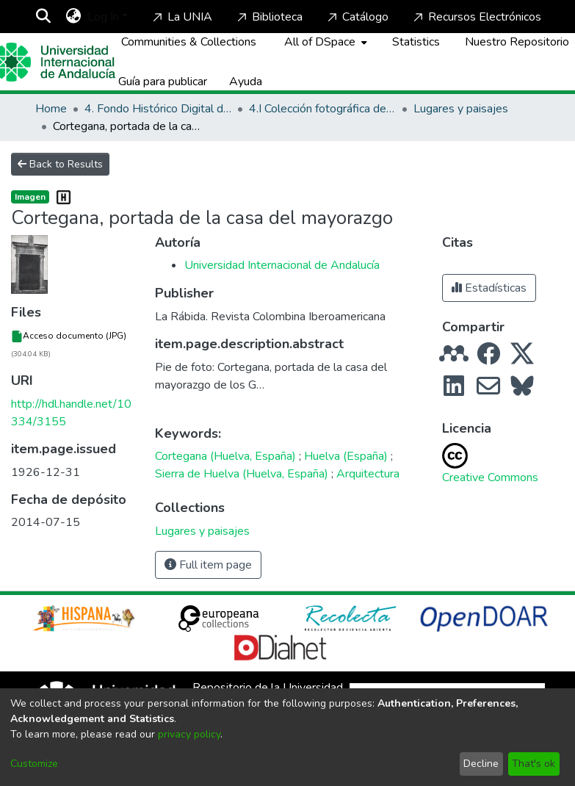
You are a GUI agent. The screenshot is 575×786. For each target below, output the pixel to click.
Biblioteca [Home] (268, 17)
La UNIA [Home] (181, 17)
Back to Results (60, 164)
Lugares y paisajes (460, 109)
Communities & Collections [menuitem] (188, 42)
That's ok (533, 764)
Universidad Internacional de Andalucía (282, 265)
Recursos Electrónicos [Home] (476, 17)
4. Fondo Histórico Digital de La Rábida (157, 109)
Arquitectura (367, 474)
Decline (481, 764)
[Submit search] (44, 17)
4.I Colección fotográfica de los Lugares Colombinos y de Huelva (322, 109)
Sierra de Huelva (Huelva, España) (241, 474)
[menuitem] (74, 17)
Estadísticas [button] (489, 288)
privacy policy (189, 734)
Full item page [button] (208, 565)
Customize (34, 764)
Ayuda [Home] (245, 81)
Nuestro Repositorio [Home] (517, 42)
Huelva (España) (346, 456)
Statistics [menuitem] (416, 42)
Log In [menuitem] (103, 17)
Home (51, 109)
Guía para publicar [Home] (162, 81)
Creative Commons (490, 477)
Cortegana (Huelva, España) (225, 456)
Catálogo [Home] (356, 17)
